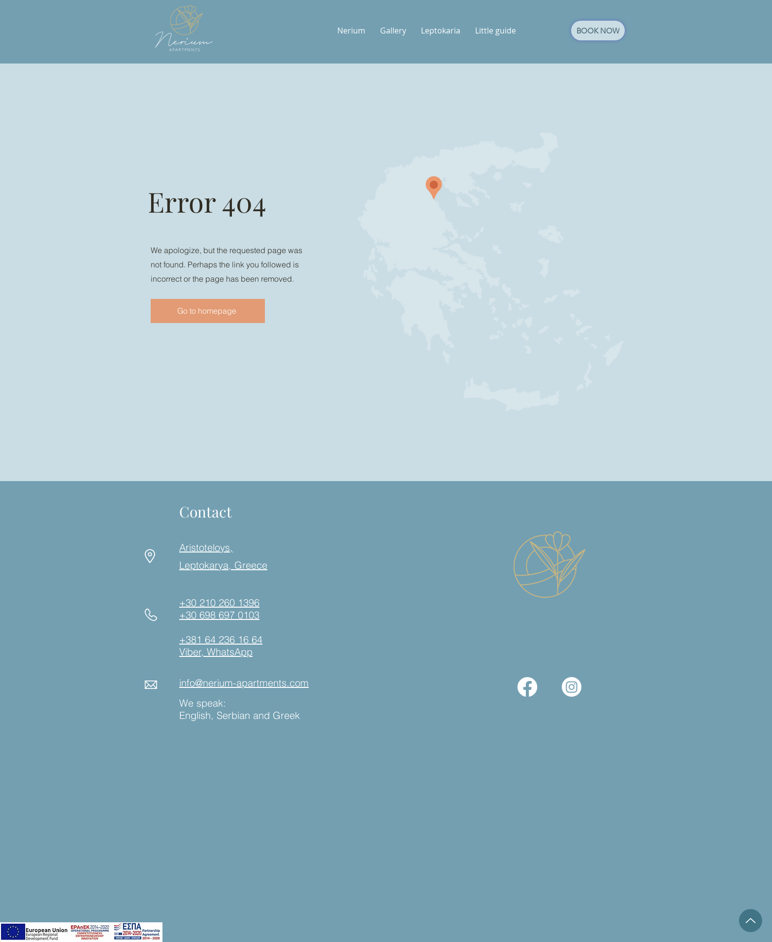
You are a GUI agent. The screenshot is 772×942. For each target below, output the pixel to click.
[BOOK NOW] (598, 30)
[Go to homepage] (208, 311)
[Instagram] (571, 687)
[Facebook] (527, 687)
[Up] (750, 920)
